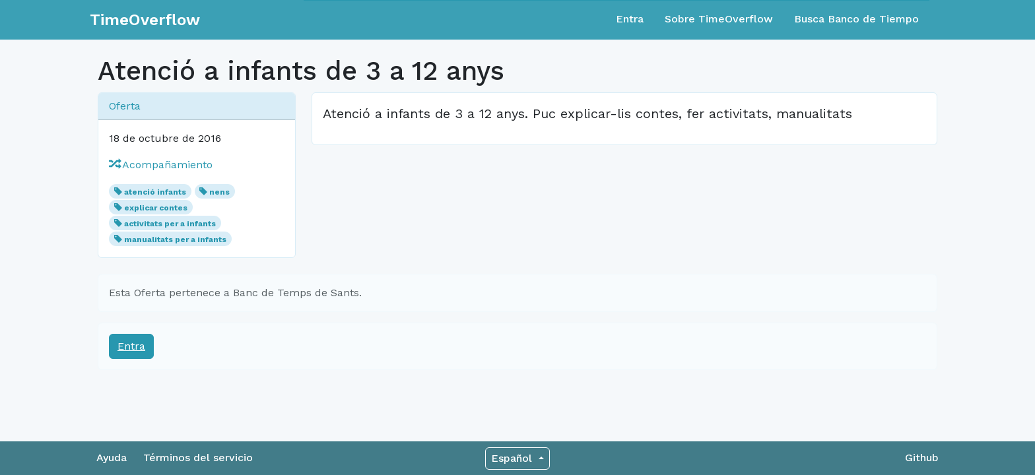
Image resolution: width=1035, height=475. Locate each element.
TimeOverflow (145, 20)
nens (219, 192)
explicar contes (155, 207)
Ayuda (111, 457)
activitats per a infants (170, 223)
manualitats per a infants (175, 239)
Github (922, 457)
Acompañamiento (161, 164)
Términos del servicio (198, 457)
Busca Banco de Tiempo (856, 19)
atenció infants (155, 192)
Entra (630, 19)
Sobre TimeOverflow (719, 19)
